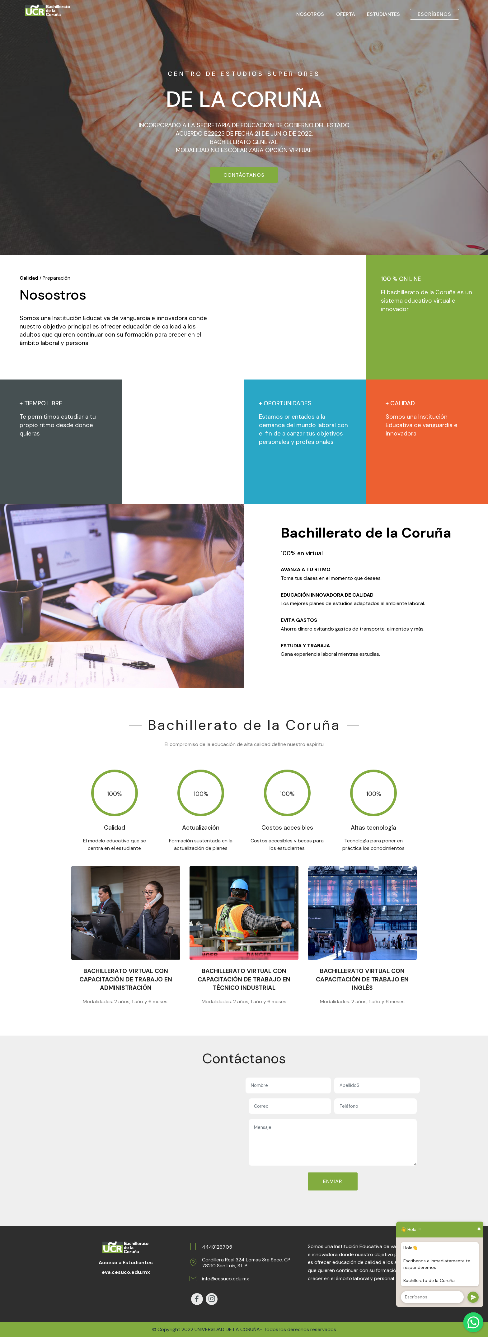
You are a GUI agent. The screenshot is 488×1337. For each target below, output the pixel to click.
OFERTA (345, 14)
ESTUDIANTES (383, 14)
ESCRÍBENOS (434, 14)
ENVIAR (332, 1181)
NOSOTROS (310, 14)
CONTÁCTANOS (244, 175)
